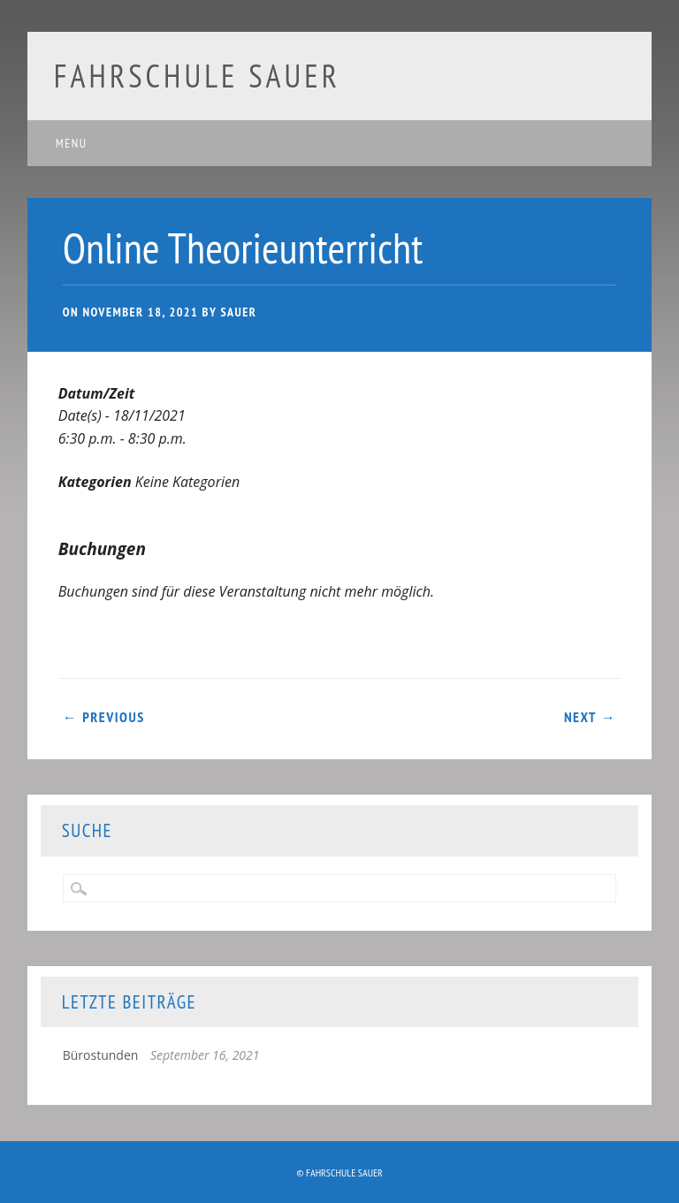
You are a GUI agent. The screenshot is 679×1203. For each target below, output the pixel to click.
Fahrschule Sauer (197, 75)
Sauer (238, 312)
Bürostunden (101, 1055)
